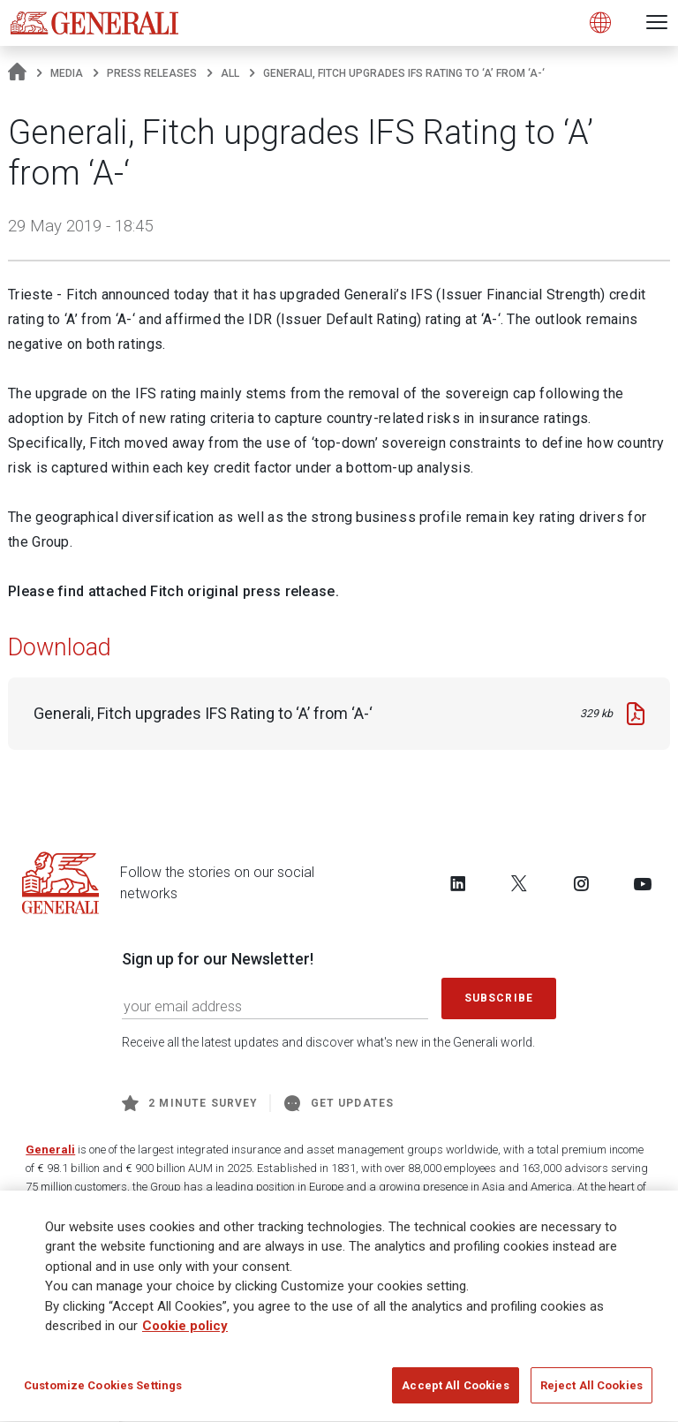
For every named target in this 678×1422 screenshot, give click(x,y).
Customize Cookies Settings (103, 1391)
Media (66, 73)
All (230, 73)
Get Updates (339, 1103)
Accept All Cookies (455, 1391)
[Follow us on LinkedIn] (458, 883)
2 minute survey (190, 1103)
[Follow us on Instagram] (581, 883)
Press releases (152, 73)
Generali (50, 1149)
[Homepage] (17, 73)
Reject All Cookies (591, 1391)
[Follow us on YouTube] (642, 883)
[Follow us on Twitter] (519, 883)
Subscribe (498, 998)
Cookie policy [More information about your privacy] (185, 1332)
